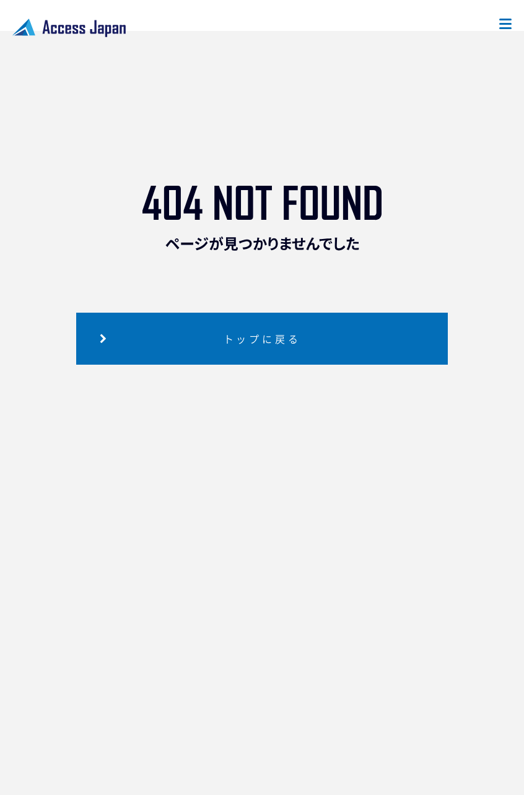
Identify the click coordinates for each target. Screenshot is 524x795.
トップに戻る (262, 338)
